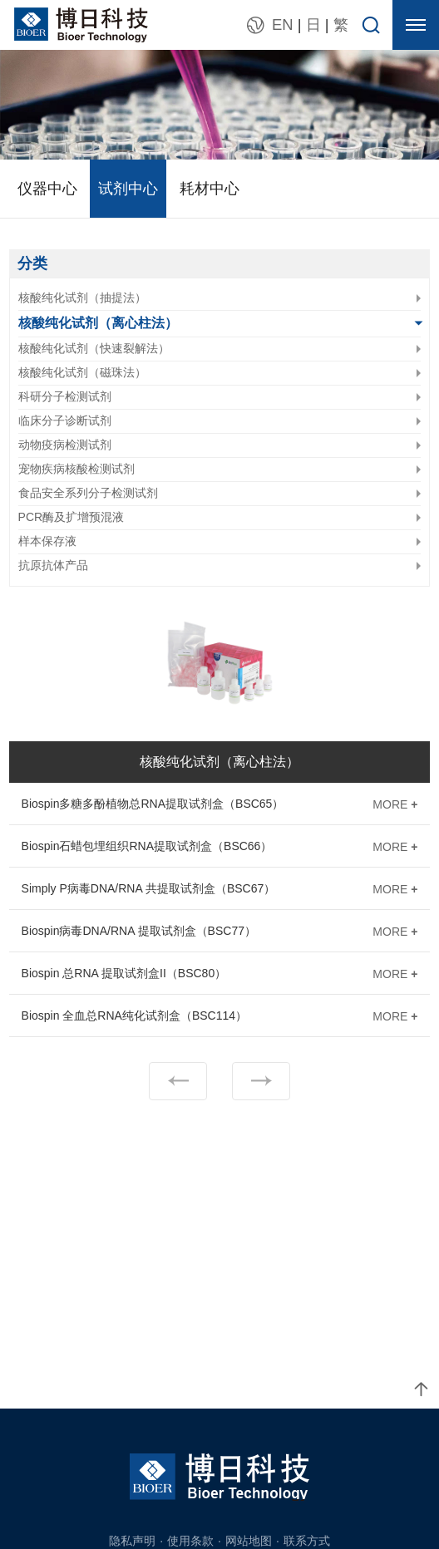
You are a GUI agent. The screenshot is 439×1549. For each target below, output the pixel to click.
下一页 (261, 1081)
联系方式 (307, 1540)
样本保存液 (47, 541)
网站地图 (248, 1540)
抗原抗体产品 (53, 565)
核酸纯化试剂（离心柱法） (98, 323)
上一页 (178, 1081)
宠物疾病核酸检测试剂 (76, 468)
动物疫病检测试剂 (64, 444)
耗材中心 (209, 188)
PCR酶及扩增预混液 (71, 517)
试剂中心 (128, 188)
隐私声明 (132, 1540)
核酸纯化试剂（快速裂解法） (94, 348)
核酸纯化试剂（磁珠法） (82, 372)
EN (282, 24)
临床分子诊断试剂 (64, 420)
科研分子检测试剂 (64, 396)
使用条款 (190, 1540)
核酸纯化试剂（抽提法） (82, 297)
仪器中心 (47, 188)
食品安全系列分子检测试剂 (88, 492)
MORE (394, 804)
